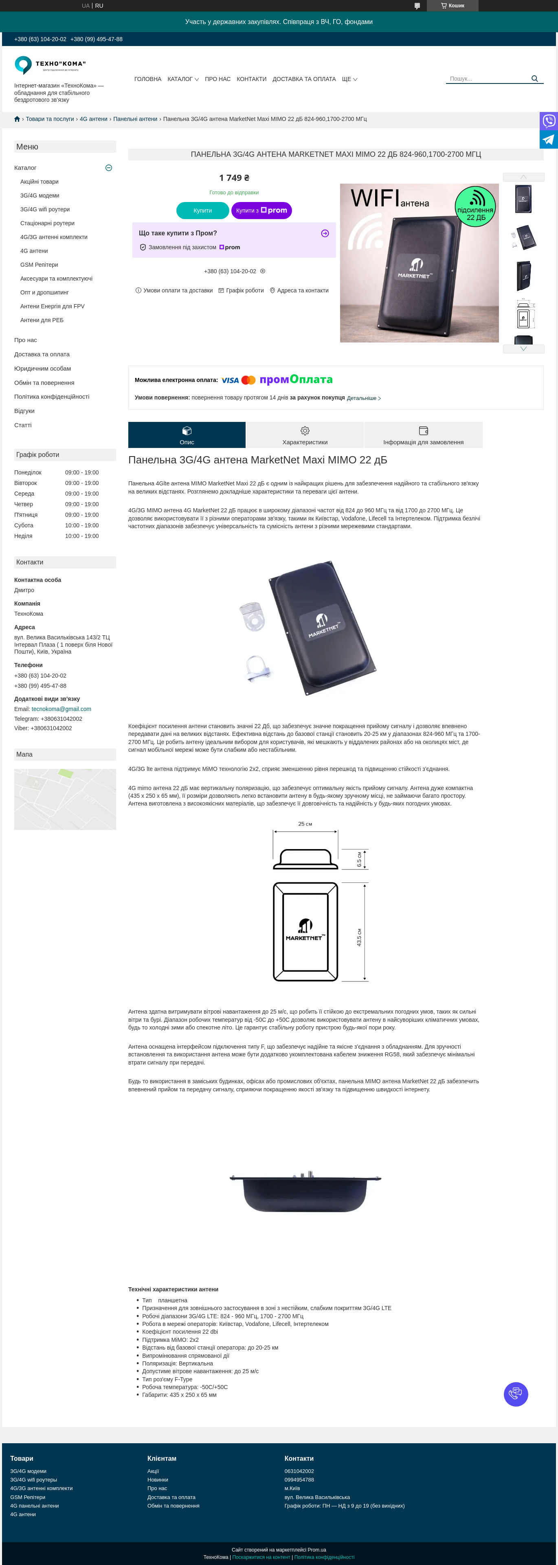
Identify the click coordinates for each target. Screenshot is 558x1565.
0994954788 (299, 1480)
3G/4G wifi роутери (45, 209)
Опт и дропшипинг (44, 292)
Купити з (261, 210)
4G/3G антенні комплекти (54, 237)
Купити (203, 210)
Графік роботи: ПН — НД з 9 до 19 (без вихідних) (345, 1506)
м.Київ (292, 1488)
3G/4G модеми (39, 195)
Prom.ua (317, 1550)
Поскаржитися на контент (261, 1557)
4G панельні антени (34, 1506)
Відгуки (24, 410)
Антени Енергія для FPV (52, 306)
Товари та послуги (50, 119)
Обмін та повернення (44, 382)
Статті (23, 424)
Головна (147, 79)
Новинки (157, 1480)
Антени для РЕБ (42, 320)
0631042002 (299, 1471)
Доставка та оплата (304, 79)
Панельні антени (135, 119)
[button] (516, 1394)
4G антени (94, 119)
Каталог (180, 79)
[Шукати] (534, 79)
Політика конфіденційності (52, 396)
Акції (153, 1471)
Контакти (251, 79)
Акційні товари (39, 181)
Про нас (218, 79)
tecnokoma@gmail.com (62, 709)
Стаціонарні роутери (47, 223)
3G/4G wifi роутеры (33, 1480)
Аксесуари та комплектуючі (56, 278)
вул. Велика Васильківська (317, 1497)
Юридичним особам (42, 368)
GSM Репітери (39, 264)
